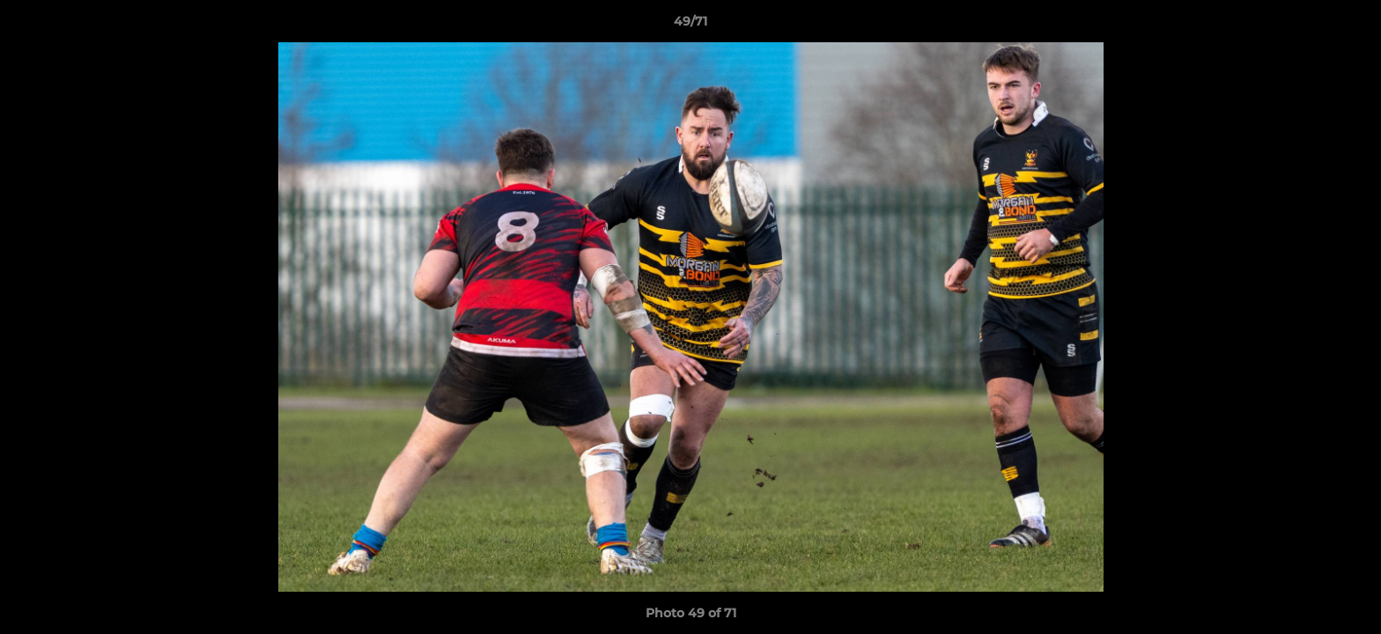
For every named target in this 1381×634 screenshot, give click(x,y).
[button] (1349, 25)
